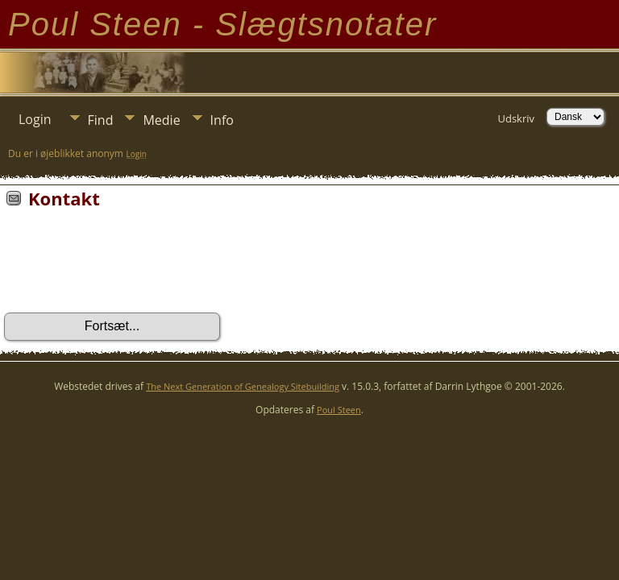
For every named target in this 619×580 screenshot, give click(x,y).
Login (35, 119)
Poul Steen (339, 410)
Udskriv (515, 118)
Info (222, 120)
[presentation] (126, 265)
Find (101, 120)
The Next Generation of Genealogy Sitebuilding (242, 386)
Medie (161, 120)
